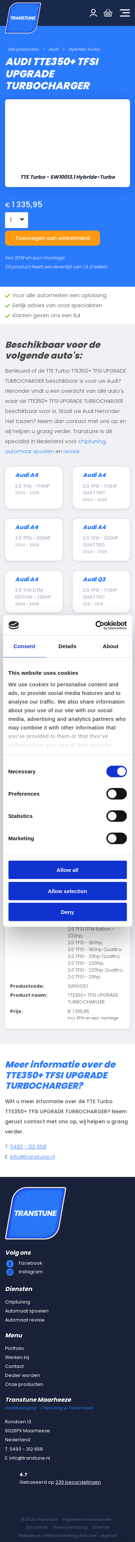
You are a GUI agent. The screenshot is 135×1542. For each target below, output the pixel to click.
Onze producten (24, 1384)
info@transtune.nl (32, 1156)
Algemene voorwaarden (87, 1519)
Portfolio (14, 1348)
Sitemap (101, 1527)
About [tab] (110, 646)
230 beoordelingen (78, 1482)
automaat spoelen (29, 451)
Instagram (31, 1272)
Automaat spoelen (27, 1311)
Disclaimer (37, 1527)
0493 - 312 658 (28, 1146)
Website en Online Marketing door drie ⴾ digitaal (68, 1535)
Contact (14, 1366)
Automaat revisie (25, 1320)
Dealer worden (22, 1375)
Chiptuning (17, 1302)
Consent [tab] (24, 646)
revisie (71, 451)
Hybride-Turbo (84, 49)
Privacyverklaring (70, 1527)
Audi (53, 49)
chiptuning (91, 441)
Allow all (67, 870)
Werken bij (17, 1357)
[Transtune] (23, 18)
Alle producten (23, 49)
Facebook (30, 1263)
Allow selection (67, 891)
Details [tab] (68, 646)
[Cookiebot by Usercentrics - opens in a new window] (96, 625)
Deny (67, 912)
